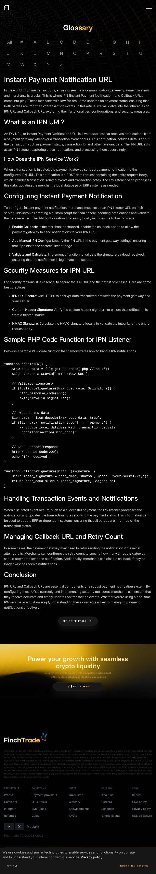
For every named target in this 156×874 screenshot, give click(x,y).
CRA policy (139, 802)
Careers (106, 802)
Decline (12, 865)
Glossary (74, 802)
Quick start (76, 795)
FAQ (72, 815)
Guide (35, 815)
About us (107, 795)
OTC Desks (39, 802)
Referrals (10, 815)
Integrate (10, 808)
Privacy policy (141, 808)
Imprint (137, 795)
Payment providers (44, 795)
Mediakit (33, 826)
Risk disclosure (142, 815)
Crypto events (110, 815)
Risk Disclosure (138, 757)
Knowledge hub (79, 808)
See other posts (78, 621)
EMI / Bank (39, 808)
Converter (10, 802)
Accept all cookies (134, 865)
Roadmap (107, 808)
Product (9, 795)
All (9, 42)
